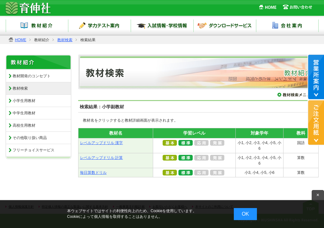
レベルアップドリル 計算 (101, 157)
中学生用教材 (24, 113)
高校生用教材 (24, 125)
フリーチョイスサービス (33, 150)
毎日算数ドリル (93, 172)
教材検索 (64, 40)
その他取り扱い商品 (30, 138)
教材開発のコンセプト (32, 76)
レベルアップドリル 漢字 (101, 143)
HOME (20, 40)
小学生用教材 (24, 100)
